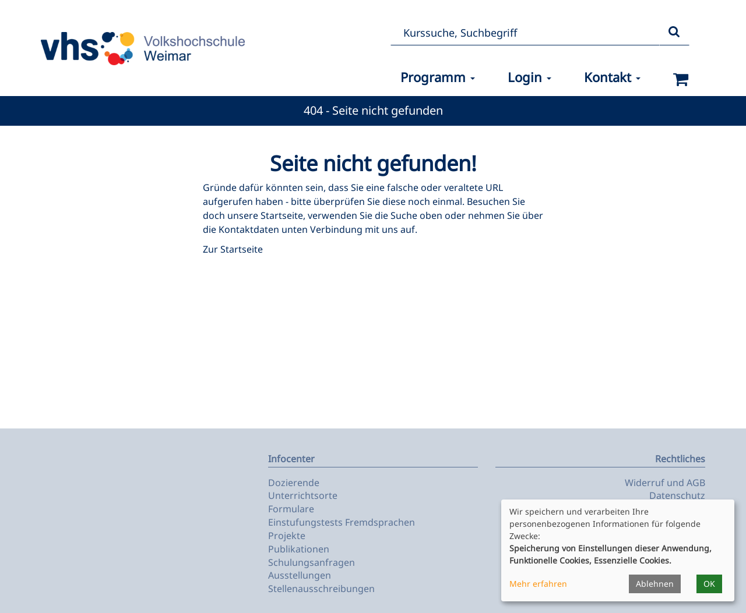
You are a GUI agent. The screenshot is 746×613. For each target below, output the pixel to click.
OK (709, 583)
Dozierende (293, 482)
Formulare (291, 508)
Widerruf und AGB (665, 482)
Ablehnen (655, 583)
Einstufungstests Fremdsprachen (341, 522)
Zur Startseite (233, 249)
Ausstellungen (299, 575)
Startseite (282, 215)
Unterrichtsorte (302, 495)
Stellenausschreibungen (321, 588)
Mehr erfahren (538, 583)
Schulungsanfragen (311, 562)
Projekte (286, 535)
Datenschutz (677, 495)
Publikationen (298, 549)
